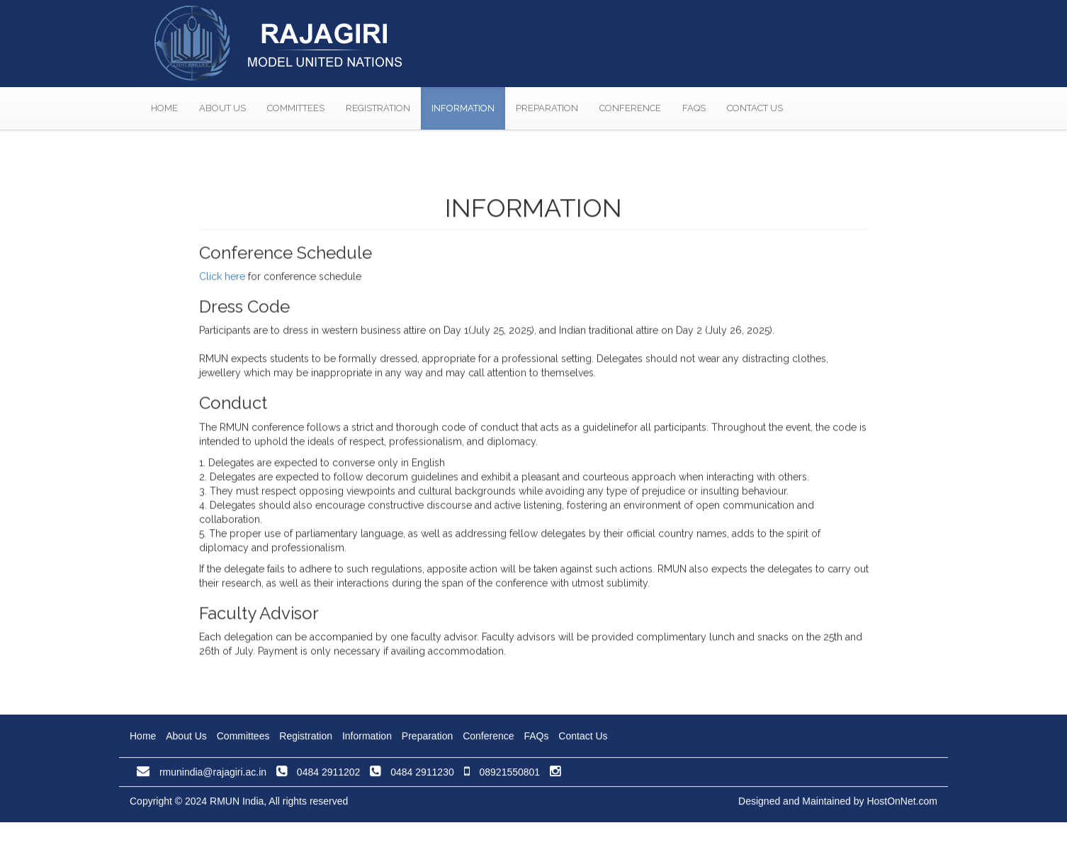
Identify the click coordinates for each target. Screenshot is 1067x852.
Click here (222, 289)
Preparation (547, 108)
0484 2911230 (411, 774)
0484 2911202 (318, 774)
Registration (378, 108)
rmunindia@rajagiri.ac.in (201, 774)
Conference (630, 108)
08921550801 (502, 774)
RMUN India (237, 804)
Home (164, 108)
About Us (222, 108)
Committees (295, 108)
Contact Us (755, 108)
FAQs (694, 108)
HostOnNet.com (901, 804)
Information (463, 108)
